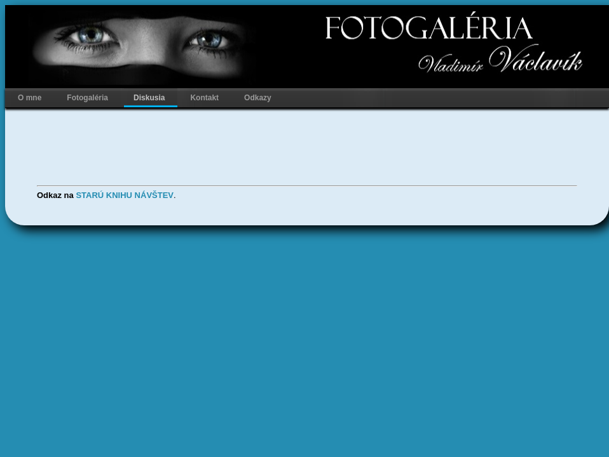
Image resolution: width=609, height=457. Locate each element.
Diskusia (149, 97)
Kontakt (204, 97)
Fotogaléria (87, 97)
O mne (29, 97)
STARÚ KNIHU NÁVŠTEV (125, 195)
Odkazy (257, 97)
